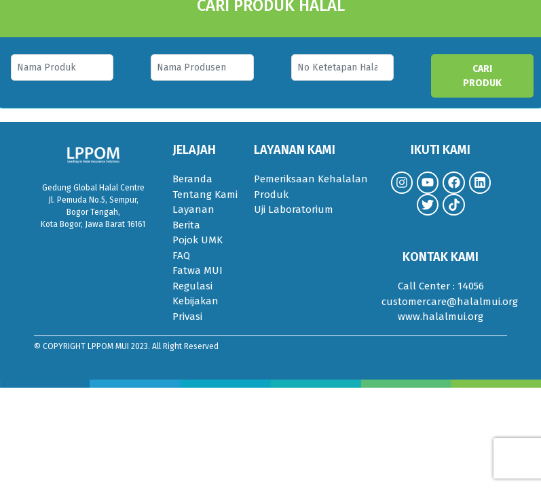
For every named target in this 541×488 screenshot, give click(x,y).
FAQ (181, 255)
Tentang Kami (205, 194)
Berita (186, 225)
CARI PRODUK (482, 76)
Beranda (192, 179)
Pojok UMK (197, 240)
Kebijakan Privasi (195, 309)
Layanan (193, 209)
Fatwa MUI (197, 270)
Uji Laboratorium (293, 209)
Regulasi (192, 286)
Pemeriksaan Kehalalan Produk (311, 187)
